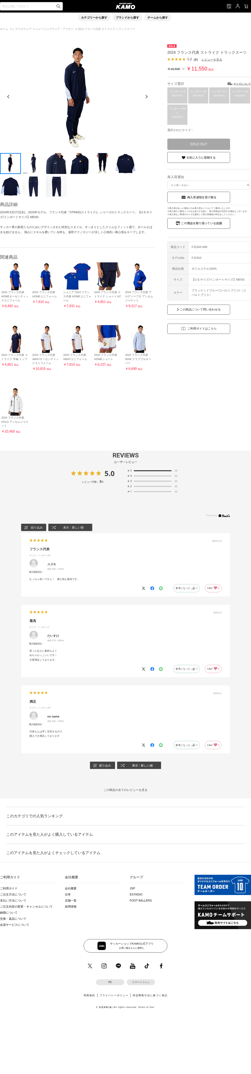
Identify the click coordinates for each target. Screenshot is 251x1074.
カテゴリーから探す (94, 17)
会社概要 (71, 888)
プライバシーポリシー (114, 995)
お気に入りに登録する (201, 157)
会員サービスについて (14, 924)
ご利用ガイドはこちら (202, 328)
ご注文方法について (13, 894)
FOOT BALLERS (141, 900)
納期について (9, 912)
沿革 (68, 894)
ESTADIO (136, 894)
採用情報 (71, 906)
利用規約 (89, 995)
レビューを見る (212, 59)
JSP (132, 888)
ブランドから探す (127, 17)
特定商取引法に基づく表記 (150, 995)
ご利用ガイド (9, 888)
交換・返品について (13, 918)
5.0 (109, 473)
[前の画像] (8, 96)
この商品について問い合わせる (200, 309)
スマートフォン (141, 982)
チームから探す (157, 17)
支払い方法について (13, 900)
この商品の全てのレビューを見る (125, 790)
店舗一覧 (71, 900)
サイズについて (242, 83)
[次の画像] (146, 96)
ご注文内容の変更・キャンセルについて (26, 906)
